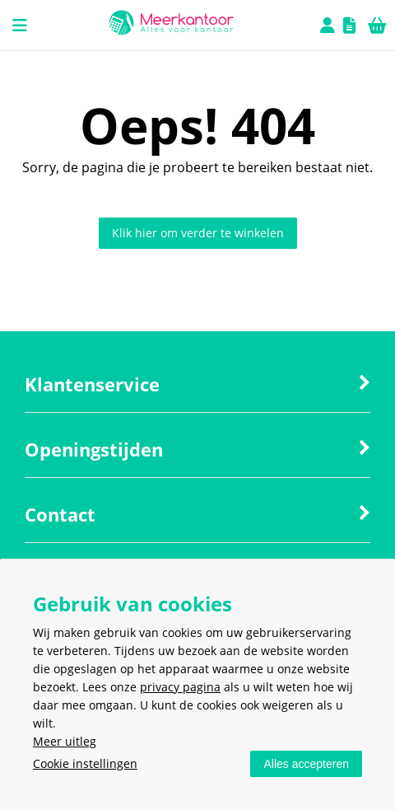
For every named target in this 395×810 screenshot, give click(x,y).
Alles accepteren (306, 763)
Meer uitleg (64, 741)
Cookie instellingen (85, 763)
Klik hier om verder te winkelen (198, 233)
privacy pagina (180, 687)
